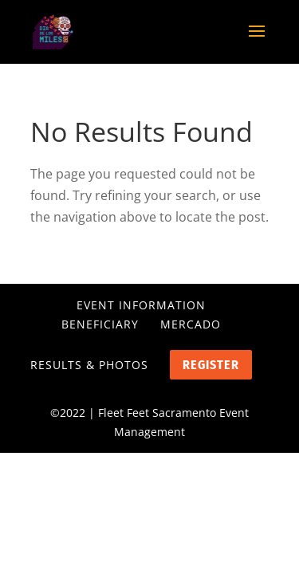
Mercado (190, 324)
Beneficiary (100, 324)
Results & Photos (89, 364)
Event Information (141, 305)
